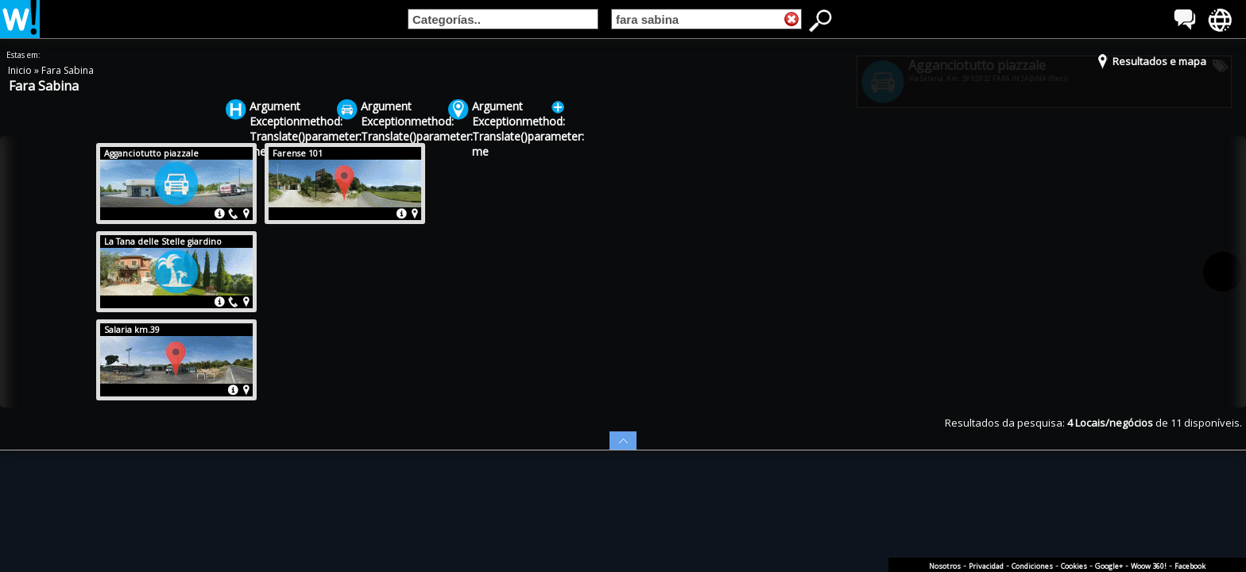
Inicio (21, 70)
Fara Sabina (67, 70)
